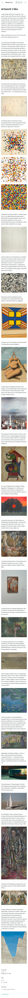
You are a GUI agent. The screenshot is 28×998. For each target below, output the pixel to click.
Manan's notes (10, 2)
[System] (21, 2)
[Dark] (19, 2)
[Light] (16, 2)
